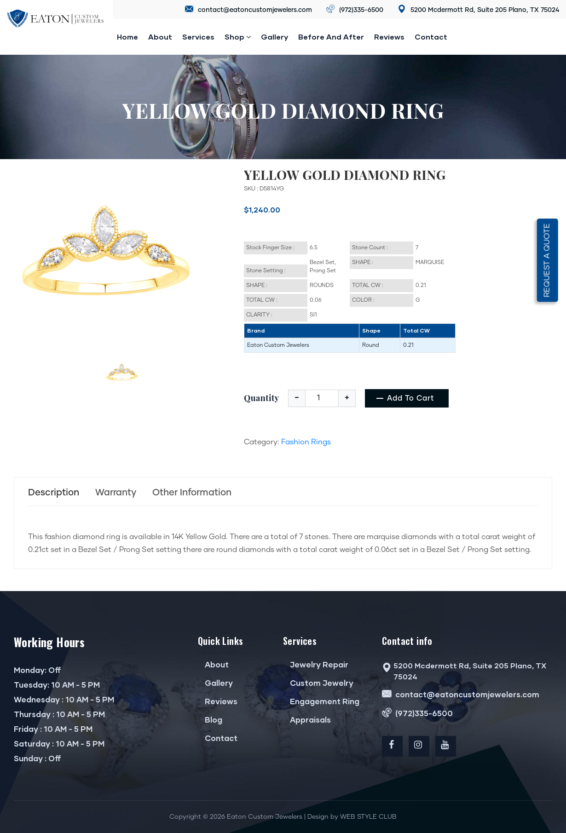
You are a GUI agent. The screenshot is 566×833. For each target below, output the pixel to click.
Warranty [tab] (115, 492)
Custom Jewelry (318, 683)
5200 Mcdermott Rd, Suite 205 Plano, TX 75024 (478, 9)
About (160, 36)
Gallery (274, 36)
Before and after (331, 36)
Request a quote (547, 261)
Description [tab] (53, 492)
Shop (238, 37)
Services (198, 36)
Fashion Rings (306, 442)
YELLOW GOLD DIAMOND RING (345, 175)
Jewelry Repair (315, 664)
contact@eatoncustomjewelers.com (248, 9)
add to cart (410, 398)
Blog (210, 719)
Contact (431, 36)
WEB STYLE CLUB (368, 817)
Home (127, 36)
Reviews (217, 701)
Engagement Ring (321, 701)
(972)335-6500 (354, 9)
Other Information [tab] (191, 492)
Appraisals (307, 719)
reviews (389, 36)
